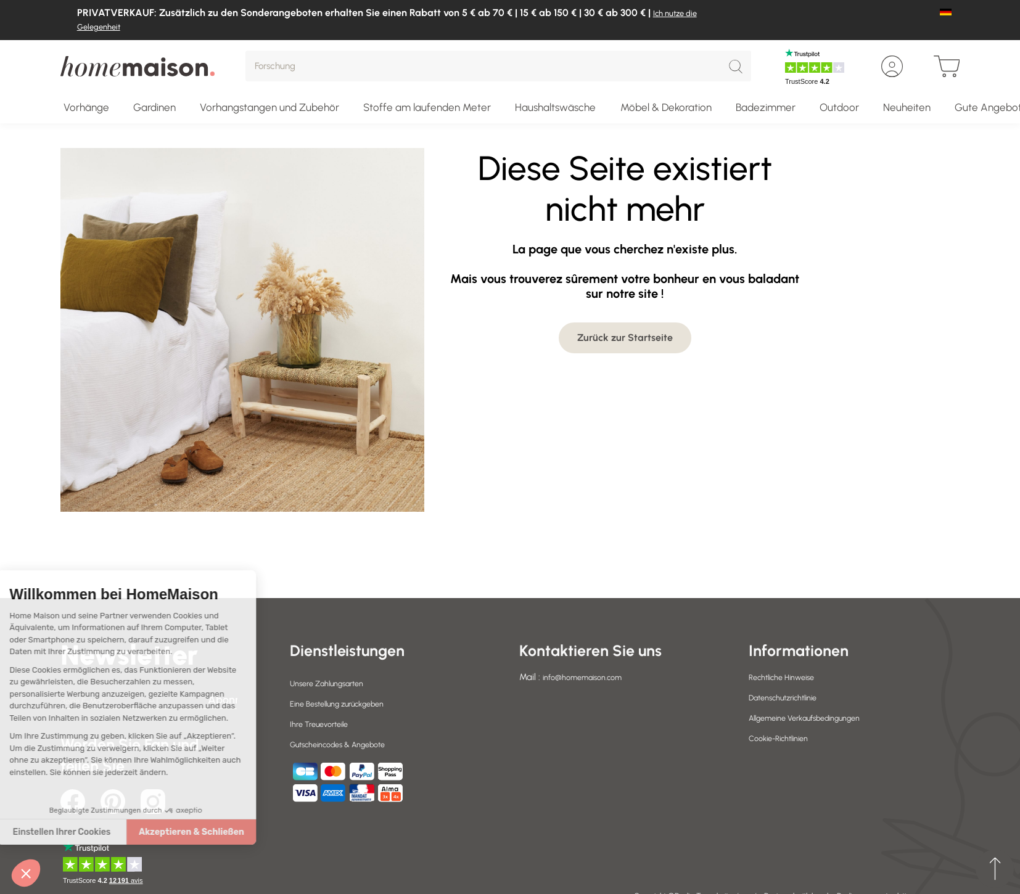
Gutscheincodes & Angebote (348, 744)
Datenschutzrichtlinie (791, 697)
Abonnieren (222, 700)
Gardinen (154, 107)
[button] (26, 873)
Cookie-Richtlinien (784, 738)
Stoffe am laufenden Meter (427, 107)
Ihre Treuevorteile (324, 723)
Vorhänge (86, 107)
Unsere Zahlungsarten (334, 683)
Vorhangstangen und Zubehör (269, 107)
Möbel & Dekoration (666, 107)
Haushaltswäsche (555, 107)
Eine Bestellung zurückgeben (347, 703)
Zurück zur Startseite (625, 337)
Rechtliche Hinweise (788, 677)
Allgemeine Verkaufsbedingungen (816, 717)
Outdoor (839, 107)
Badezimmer (766, 107)
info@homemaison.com (590, 677)
